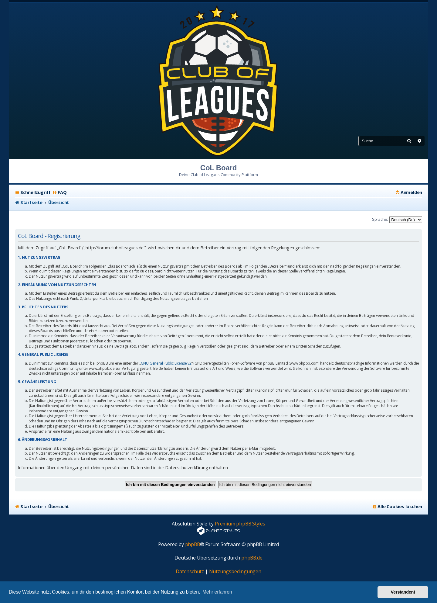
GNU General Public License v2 (166, 363)
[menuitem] (59, 192)
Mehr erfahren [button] (217, 591)
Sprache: (380, 219)
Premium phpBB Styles (240, 524)
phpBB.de (251, 558)
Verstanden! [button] (403, 592)
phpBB (192, 544)
